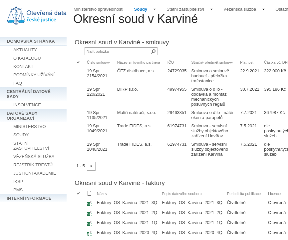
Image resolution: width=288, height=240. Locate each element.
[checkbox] (79, 62)
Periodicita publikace (244, 194)
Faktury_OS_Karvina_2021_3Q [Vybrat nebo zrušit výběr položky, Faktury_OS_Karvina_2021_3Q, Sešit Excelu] (127, 202)
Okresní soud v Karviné (135, 19)
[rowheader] (80, 76)
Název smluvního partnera (138, 62)
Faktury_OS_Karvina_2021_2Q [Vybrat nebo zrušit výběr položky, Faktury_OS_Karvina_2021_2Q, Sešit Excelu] (127, 212)
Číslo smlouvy (98, 62)
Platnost (246, 62)
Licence (274, 194)
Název (102, 194)
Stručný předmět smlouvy (212, 62)
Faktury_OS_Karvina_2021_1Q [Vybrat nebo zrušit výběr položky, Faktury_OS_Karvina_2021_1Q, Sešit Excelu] (127, 222)
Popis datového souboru (181, 194)
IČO (170, 62)
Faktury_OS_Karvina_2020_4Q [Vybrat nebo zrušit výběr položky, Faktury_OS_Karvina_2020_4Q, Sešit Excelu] (127, 232)
